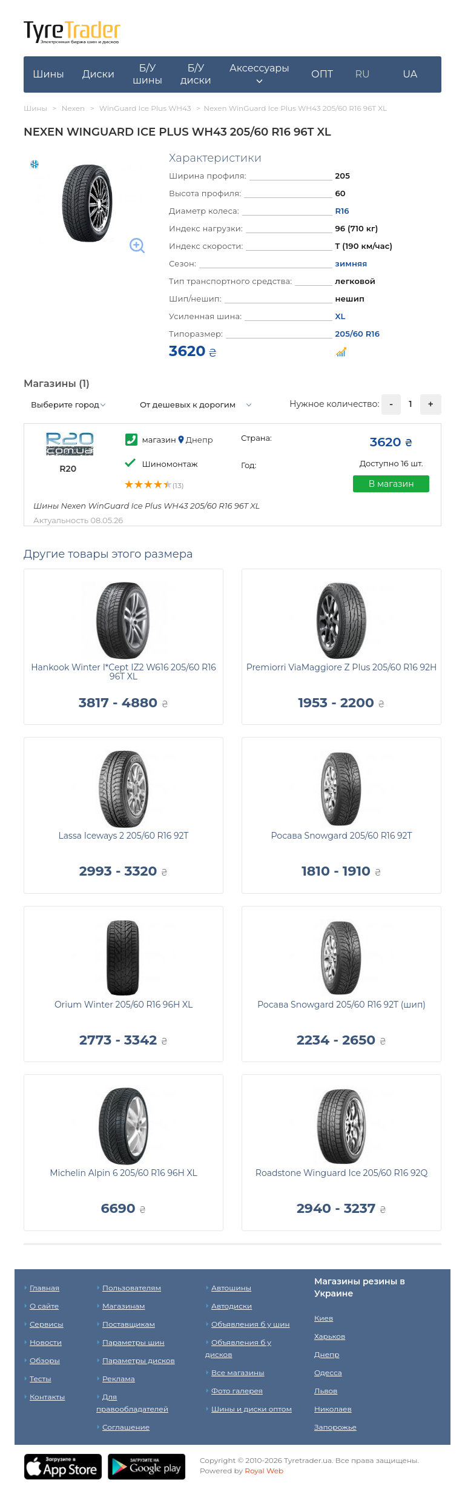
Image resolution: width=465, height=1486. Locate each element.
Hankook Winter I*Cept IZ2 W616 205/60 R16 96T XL (123, 672)
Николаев (333, 1408)
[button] (259, 74)
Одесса (328, 1372)
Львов (325, 1390)
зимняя (351, 263)
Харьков (329, 1336)
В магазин (391, 483)
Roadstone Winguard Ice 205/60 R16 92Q (341, 1172)
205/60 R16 (357, 333)
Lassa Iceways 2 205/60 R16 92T (124, 835)
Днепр (326, 1354)
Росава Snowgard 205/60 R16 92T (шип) (341, 1004)
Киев (323, 1318)
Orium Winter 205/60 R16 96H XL (123, 1004)
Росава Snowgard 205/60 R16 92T (341, 835)
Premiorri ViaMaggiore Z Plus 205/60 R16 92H (341, 667)
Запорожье (335, 1427)
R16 (342, 211)
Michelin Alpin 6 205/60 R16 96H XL (123, 1172)
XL (340, 316)
